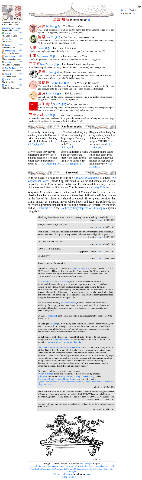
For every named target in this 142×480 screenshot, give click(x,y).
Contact (72, 477)
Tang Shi (52, 93)
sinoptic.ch (52, 316)
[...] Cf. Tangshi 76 (71, 163)
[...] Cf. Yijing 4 (99, 146)
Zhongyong (44, 55)
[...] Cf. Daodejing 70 (49, 163)
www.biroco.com (68, 302)
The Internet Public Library (50, 379)
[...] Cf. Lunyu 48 (68, 146)
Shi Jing (51, 26)
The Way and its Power (61, 469)
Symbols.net (43, 381)
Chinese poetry (87, 376)
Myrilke (106, 381)
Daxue (42, 47)
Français (88, 463)
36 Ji (48, 114)
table (88, 474)
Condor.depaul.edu (93, 381)
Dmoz (66, 379)
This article (45, 207)
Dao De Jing (57, 82)
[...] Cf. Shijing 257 (42, 143)
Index (64, 477)
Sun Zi (58, 104)
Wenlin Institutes (45, 374)
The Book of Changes (40, 469)
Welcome (57, 474)
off (81, 463)
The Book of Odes (36, 466)
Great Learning (66, 466)
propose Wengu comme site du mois (64, 342)
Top (80, 477)
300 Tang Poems (80, 469)
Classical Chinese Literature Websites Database (59, 347)
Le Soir (53, 324)
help (64, 474)
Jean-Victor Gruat (46, 281)
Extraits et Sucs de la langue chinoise (66, 381)
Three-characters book (104, 466)
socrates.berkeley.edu (79, 268)
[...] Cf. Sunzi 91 (100, 165)
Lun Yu (51, 37)
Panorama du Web (61, 339)
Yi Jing (51, 72)
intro (100, 220)
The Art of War (96, 469)
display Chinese (100, 187)
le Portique (64, 281)
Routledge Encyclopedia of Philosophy (82, 207)
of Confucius (86, 177)
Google (73, 379)
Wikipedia (42, 376)
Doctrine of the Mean (83, 466)
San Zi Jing (48, 64)
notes (69, 474)
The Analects (52, 466)
